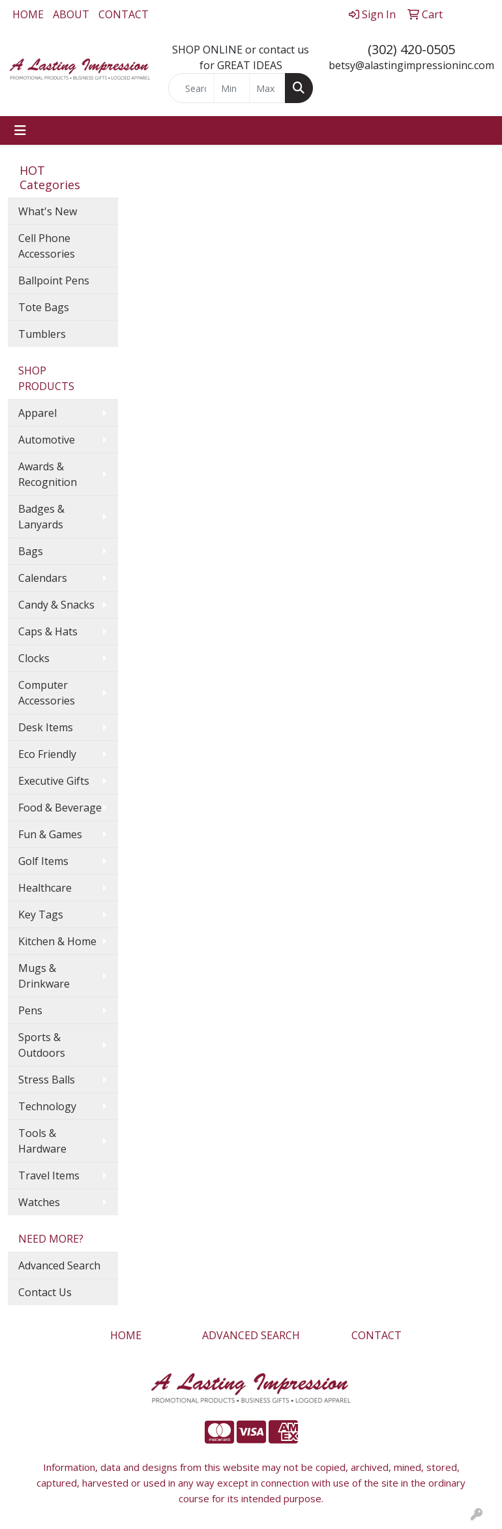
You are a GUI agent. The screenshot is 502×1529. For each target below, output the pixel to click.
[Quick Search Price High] (267, 88)
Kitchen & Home (57, 941)
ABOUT (71, 14)
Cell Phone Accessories (46, 246)
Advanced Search (59, 1265)
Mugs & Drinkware (44, 976)
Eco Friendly (47, 754)
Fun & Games (50, 834)
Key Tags (40, 914)
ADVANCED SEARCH (251, 1335)
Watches (39, 1202)
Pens (30, 1010)
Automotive (46, 439)
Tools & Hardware (42, 1141)
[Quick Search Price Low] (232, 88)
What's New (47, 211)
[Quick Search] (191, 88)
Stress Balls (46, 1079)
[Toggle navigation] (20, 130)
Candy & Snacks (56, 605)
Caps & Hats (48, 631)
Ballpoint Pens (53, 280)
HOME (28, 14)
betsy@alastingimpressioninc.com (411, 65)
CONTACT (123, 14)
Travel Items (49, 1175)
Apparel (37, 413)
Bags (30, 551)
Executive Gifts (53, 781)
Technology (47, 1106)
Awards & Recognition (47, 474)
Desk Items (45, 727)
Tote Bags (43, 307)
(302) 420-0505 (411, 49)
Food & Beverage (60, 807)
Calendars (42, 578)
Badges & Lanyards (41, 517)
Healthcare (45, 888)
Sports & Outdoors (41, 1045)
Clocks (34, 658)
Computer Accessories (46, 693)
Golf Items (43, 861)
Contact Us (45, 1292)
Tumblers (42, 334)
